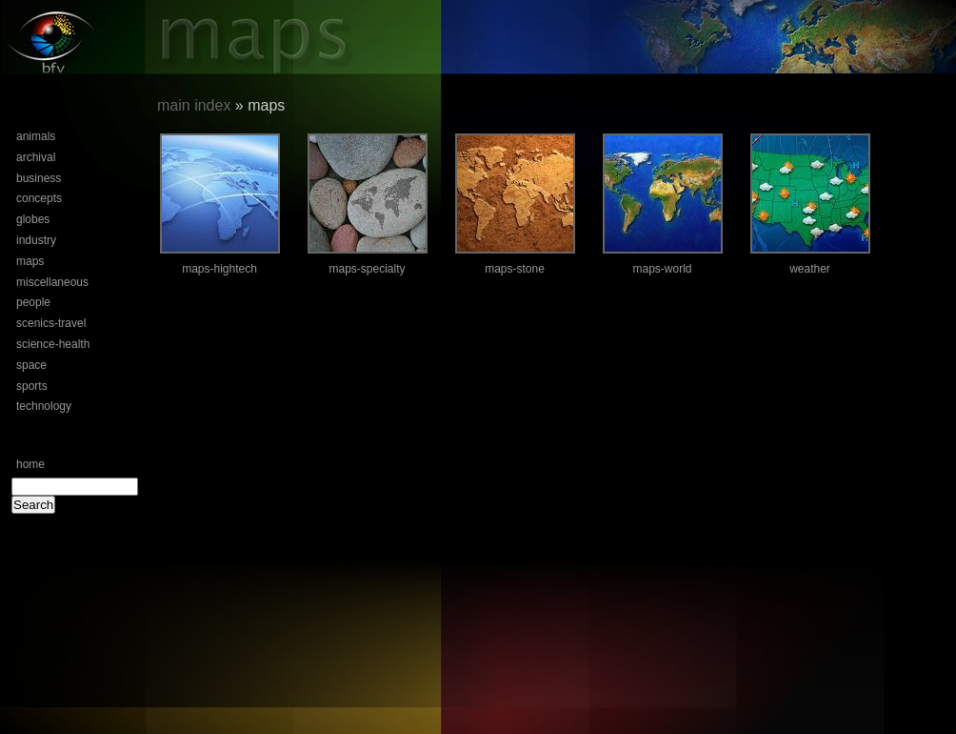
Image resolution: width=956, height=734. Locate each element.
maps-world (661, 268)
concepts (39, 198)
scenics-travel (51, 323)
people (33, 302)
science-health (53, 344)
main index (193, 105)
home (30, 464)
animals (35, 136)
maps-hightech (219, 268)
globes (33, 219)
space (31, 365)
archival (35, 157)
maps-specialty (367, 268)
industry (36, 240)
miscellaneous (52, 282)
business (38, 178)
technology (43, 406)
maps (30, 261)
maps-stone (515, 268)
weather (809, 268)
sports (32, 386)
